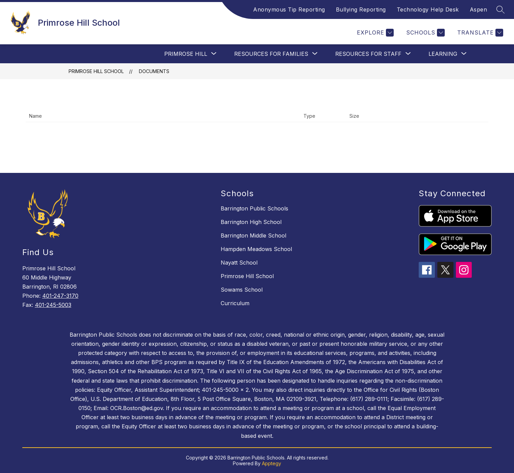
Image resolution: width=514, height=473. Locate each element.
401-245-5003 (53, 304)
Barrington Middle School (253, 235)
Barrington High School (251, 222)
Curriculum (235, 303)
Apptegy (271, 463)
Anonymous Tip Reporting (289, 9)
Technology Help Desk (428, 9)
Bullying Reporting (361, 9)
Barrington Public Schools (254, 208)
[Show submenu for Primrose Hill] (185, 54)
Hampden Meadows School (256, 249)
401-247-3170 (60, 295)
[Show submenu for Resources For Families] (271, 54)
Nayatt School (239, 262)
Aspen (478, 9)
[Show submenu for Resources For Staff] (368, 54)
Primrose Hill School (96, 71)
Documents (154, 71)
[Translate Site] (479, 32)
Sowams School (242, 289)
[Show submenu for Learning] (443, 54)
